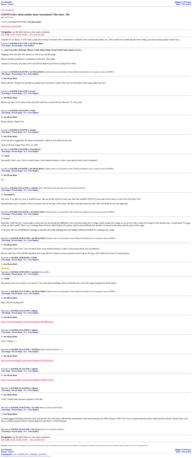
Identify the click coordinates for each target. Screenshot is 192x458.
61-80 (24, 34)
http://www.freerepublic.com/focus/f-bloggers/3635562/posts (27, 360)
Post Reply (6, 46)
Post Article (186, 4)
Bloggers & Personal (183, 2)
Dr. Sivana (36, 429)
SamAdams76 (35, 149)
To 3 (25, 240)
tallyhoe (35, 311)
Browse (4, 4)
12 (2, 272)
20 (2, 429)
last (42, 34)
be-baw (32, 91)
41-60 (18, 34)
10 (2, 238)
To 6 (25, 214)
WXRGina (36, 350)
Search (10, 4)
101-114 (33, 34)
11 (2, 258)
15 (2, 330)
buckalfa (35, 272)
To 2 (25, 93)
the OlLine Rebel (36, 43)
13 (2, 291)
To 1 (25, 74)
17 (2, 369)
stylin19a (34, 188)
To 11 (26, 294)
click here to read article (11, 26)
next (39, 34)
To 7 (25, 260)
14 (2, 311)
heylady (33, 130)
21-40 (12, 34)
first (3, 34)
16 (2, 350)
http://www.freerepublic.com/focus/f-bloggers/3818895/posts (27, 322)
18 (2, 388)
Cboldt (32, 111)
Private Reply (17, 46)
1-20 (7, 34)
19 (2, 408)
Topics (178, 4)
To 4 (25, 171)
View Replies (29, 46)
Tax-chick (35, 408)
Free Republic (6, 2)
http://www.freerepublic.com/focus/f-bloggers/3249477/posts (27, 380)
